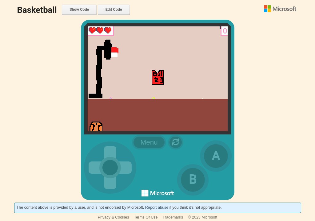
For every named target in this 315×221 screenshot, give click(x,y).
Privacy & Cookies (113, 217)
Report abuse (156, 207)
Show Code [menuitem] (79, 9)
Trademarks (173, 217)
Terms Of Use (146, 217)
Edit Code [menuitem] (114, 9)
